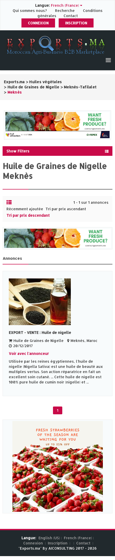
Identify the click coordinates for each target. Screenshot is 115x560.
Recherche (65, 10)
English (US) (49, 538)
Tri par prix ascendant (65, 209)
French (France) (78, 538)
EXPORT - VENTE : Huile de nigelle (40, 332)
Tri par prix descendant (28, 215)
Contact (71, 15)
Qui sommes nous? (30, 10)
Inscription (76, 23)
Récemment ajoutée (24, 209)
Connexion (38, 23)
